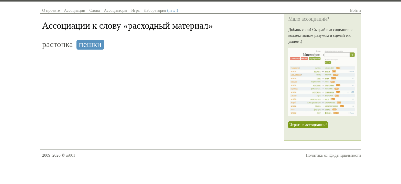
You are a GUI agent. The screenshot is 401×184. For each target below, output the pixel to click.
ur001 (70, 155)
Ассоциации (74, 10)
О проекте (51, 10)
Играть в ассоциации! (308, 125)
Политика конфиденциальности (333, 155)
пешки (90, 44)
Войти (355, 10)
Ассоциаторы (115, 10)
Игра (135, 10)
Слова (94, 10)
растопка (57, 44)
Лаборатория (161, 10)
